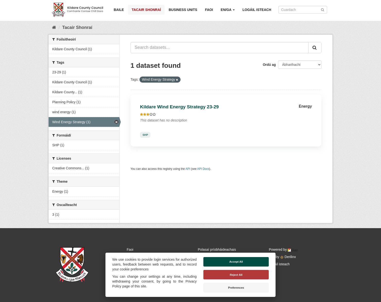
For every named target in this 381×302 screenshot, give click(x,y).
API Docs (203, 169)
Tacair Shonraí (146, 10)
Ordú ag (269, 65)
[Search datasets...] (219, 47)
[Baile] (54, 27)
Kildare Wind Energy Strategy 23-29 (179, 106)
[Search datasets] (302, 10)
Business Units (183, 10)
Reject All (236, 274)
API (187, 169)
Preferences (236, 287)
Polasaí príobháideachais (217, 249)
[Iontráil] (322, 9)
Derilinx (288, 257)
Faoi (209, 10)
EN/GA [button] (228, 10)
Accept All (236, 261)
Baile (119, 10)
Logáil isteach (256, 10)
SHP (145, 134)
